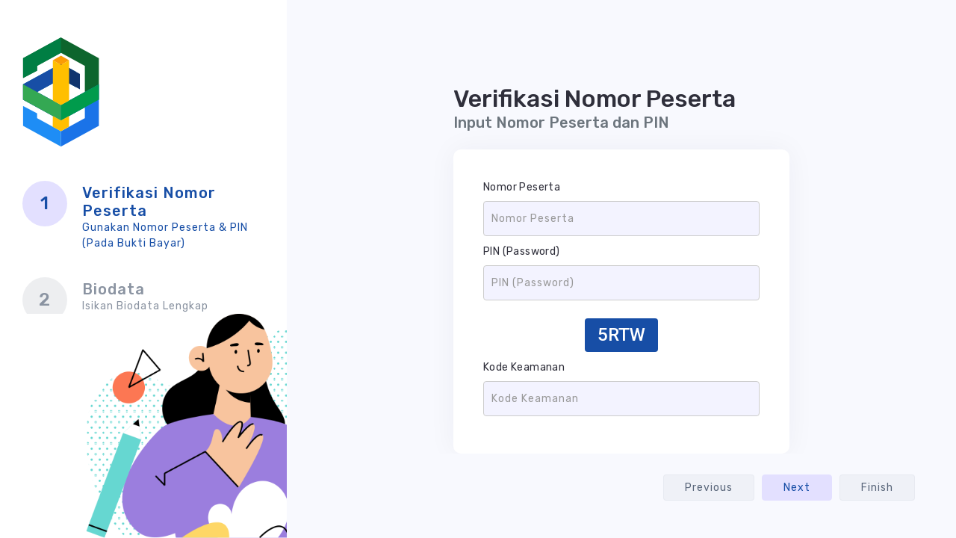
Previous (709, 487)
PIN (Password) (521, 251)
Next (796, 487)
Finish (877, 487)
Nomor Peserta (521, 187)
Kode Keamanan (524, 367)
